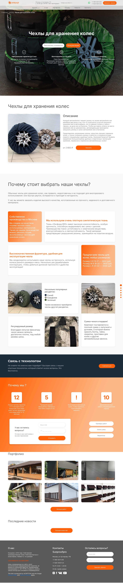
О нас (46, 7)
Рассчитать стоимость (54, 45)
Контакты (88, 7)
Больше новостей (61, 531)
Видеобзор (101, 436)
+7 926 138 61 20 (96, 3)
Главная (4, 12)
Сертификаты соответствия (18, 561)
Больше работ (61, 509)
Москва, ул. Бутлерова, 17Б (48, 3)
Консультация (72, 45)
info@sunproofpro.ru (67, 2)
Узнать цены (101, 429)
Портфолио (56, 7)
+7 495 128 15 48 (96, 2)
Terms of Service (25, 575)
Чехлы (11, 12)
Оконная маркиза (98, 492)
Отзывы (67, 7)
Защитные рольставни (98, 470)
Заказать (89, 148)
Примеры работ (101, 423)
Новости (77, 7)
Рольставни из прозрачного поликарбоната (25, 470)
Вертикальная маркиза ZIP (61, 492)
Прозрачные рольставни (25, 492)
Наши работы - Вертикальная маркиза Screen (61, 470)
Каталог (34, 7)
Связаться (107, 366)
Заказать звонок (109, 3)
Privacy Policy (12, 575)
